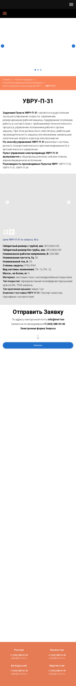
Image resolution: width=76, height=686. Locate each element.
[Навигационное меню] (71, 4)
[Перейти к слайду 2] (38, 70)
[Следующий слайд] (73, 46)
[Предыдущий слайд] (2, 46)
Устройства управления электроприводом (23, 83)
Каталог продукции (24, 79)
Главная (6, 79)
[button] (38, 345)
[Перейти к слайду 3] (40, 70)
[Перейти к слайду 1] (35, 70)
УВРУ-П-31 (50, 86)
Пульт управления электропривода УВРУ (22, 86)
